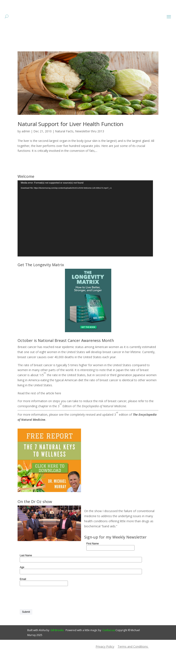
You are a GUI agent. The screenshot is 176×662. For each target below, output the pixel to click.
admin (26, 144)
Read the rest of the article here (39, 406)
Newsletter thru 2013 (89, 144)
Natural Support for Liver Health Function (70, 137)
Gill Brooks (57, 643)
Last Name (26, 568)
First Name (92, 556)
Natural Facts (64, 144)
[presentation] (52, 610)
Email (23, 592)
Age (22, 580)
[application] (85, 231)
